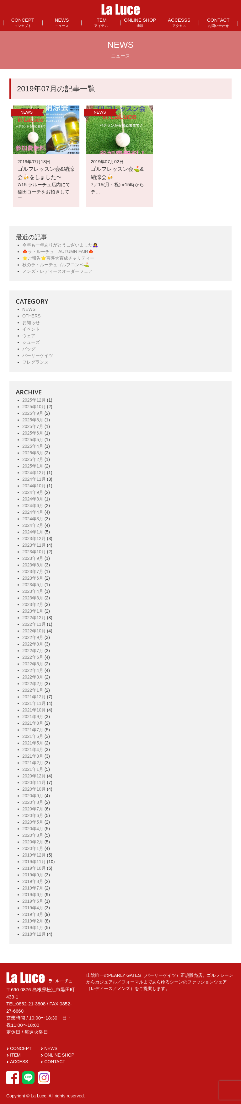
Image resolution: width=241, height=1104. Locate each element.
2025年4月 (32, 446)
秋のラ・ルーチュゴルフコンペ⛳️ (55, 264)
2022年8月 (32, 644)
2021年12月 (34, 696)
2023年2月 (32, 604)
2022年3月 (32, 676)
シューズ (31, 342)
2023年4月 (32, 591)
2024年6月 (32, 505)
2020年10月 (34, 789)
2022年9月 (32, 637)
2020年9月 (32, 795)
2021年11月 (34, 703)
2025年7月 (32, 426)
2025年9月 (32, 413)
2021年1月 (32, 769)
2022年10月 (34, 630)
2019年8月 (32, 881)
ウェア (28, 335)
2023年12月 (34, 538)
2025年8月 (32, 419)
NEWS (62, 22)
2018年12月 (34, 934)
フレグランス (35, 362)
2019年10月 (34, 868)
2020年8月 (32, 802)
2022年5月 (32, 663)
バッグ (28, 348)
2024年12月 (34, 472)
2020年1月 (32, 848)
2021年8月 (32, 723)
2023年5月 (32, 584)
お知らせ (31, 322)
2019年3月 (32, 914)
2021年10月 (34, 709)
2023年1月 (32, 611)
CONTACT (218, 22)
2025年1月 (32, 465)
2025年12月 (34, 400)
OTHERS (31, 315)
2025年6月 (32, 433)
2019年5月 (32, 901)
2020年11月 (34, 782)
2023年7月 (32, 571)
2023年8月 (32, 564)
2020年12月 (34, 775)
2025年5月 (32, 439)
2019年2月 (32, 920)
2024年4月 (32, 512)
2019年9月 (32, 874)
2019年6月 (32, 894)
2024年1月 (32, 531)
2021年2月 (32, 762)
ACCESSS (179, 22)
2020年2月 (32, 841)
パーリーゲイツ (37, 355)
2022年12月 (34, 617)
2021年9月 (32, 716)
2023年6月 (32, 578)
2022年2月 (32, 683)
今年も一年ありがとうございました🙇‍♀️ (60, 244)
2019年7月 (32, 887)
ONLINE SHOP (140, 22)
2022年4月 (32, 670)
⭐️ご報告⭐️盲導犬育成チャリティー (58, 258)
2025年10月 (34, 406)
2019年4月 (32, 907)
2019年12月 (34, 855)
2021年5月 (32, 742)
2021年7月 (32, 729)
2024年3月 (32, 518)
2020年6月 (32, 815)
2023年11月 (34, 545)
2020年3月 (32, 835)
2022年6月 (32, 657)
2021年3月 (32, 756)
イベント (31, 329)
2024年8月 (32, 498)
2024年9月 (32, 492)
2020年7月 (32, 808)
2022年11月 (34, 624)
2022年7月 (32, 650)
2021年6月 (32, 736)
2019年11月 (34, 861)
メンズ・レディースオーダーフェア (57, 271)
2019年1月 (32, 927)
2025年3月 (32, 452)
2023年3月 (32, 597)
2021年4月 (32, 749)
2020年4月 (32, 828)
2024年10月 (34, 485)
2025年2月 (32, 459)
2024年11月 (34, 479)
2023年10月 (34, 551)
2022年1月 (32, 690)
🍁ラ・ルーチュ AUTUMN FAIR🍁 (58, 251)
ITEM (101, 22)
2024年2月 (32, 525)
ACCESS (19, 1061)
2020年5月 (32, 822)
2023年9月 (32, 558)
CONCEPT (22, 22)
